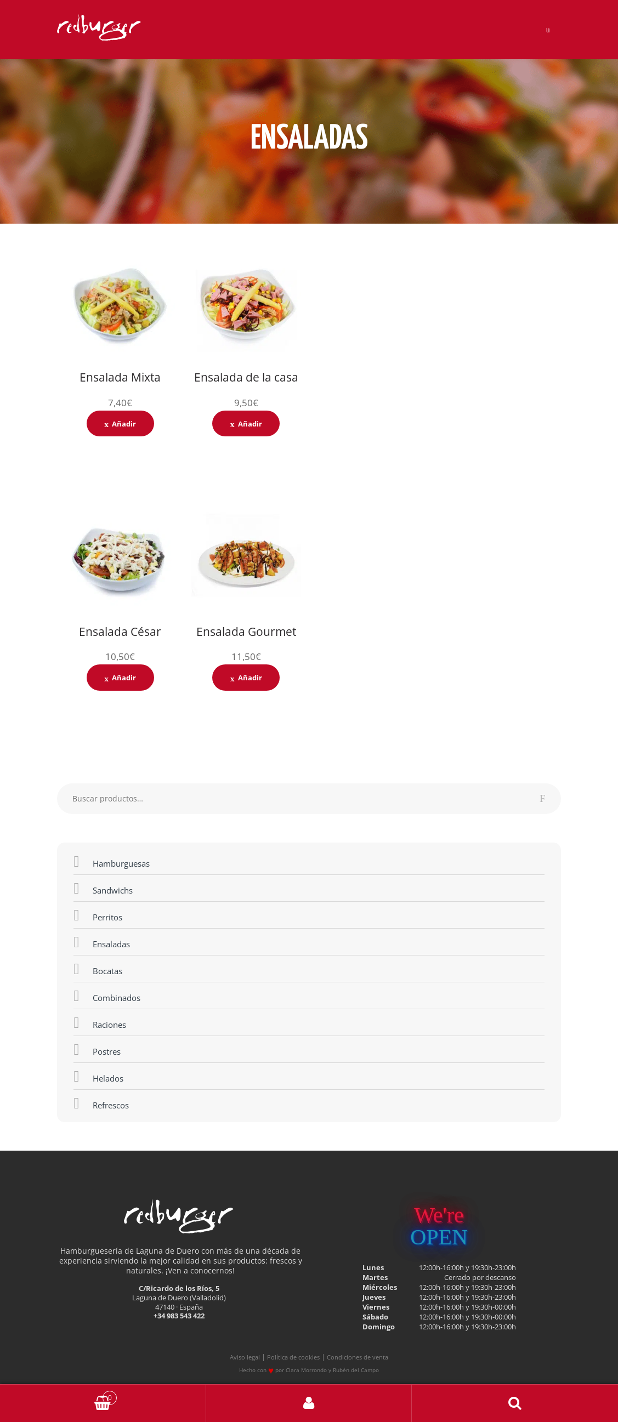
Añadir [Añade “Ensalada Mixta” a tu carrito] (124, 424)
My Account (309, 1403)
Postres (96, 1048)
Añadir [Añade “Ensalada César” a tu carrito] (124, 677)
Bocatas (97, 968)
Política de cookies (293, 1357)
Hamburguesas (111, 860)
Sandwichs (102, 887)
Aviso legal (245, 1357)
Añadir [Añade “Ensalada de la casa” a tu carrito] (250, 424)
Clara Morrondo (306, 1370)
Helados (98, 1075)
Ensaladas (101, 941)
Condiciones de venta (357, 1357)
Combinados (106, 995)
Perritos (97, 914)
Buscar (515, 1403)
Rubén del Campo (356, 1370)
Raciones (99, 1021)
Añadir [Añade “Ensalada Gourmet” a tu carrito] (250, 677)
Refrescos (100, 1102)
